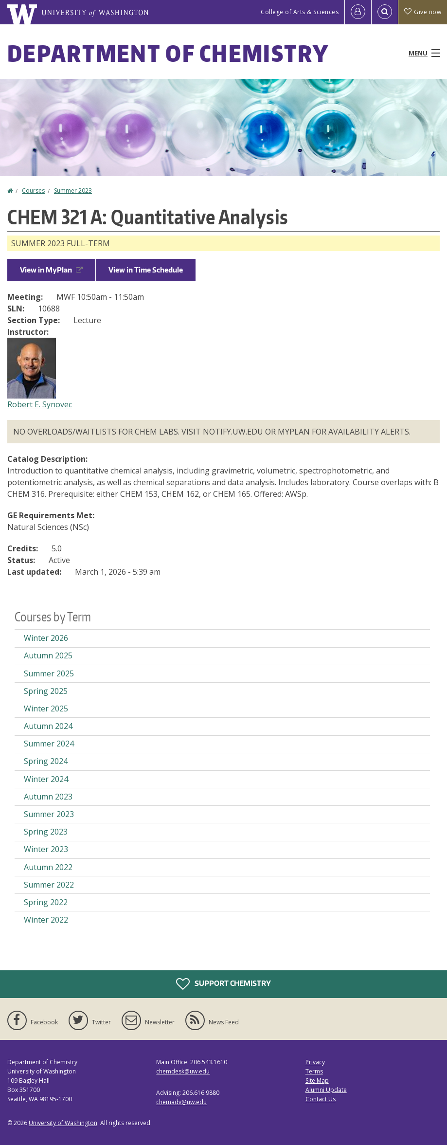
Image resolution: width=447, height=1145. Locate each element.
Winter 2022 (46, 919)
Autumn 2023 (48, 796)
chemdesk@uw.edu (183, 1071)
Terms (314, 1071)
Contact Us (320, 1099)
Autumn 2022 (48, 867)
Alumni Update (326, 1090)
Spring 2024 (46, 761)
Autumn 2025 (48, 655)
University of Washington (63, 1123)
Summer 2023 (73, 190)
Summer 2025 (49, 673)
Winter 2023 (46, 849)
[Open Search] (385, 12)
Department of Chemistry (168, 53)
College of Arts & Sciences (300, 12)
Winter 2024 (46, 779)
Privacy (315, 1062)
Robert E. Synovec (39, 404)
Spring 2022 (46, 902)
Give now (422, 12)
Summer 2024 (49, 743)
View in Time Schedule (145, 270)
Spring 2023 (46, 831)
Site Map (317, 1080)
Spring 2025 (46, 691)
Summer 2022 (49, 884)
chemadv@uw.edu (181, 1102)
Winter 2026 (46, 638)
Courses (33, 190)
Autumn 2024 (48, 726)
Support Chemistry (223, 984)
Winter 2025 (46, 708)
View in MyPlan (51, 270)
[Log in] (358, 12)
